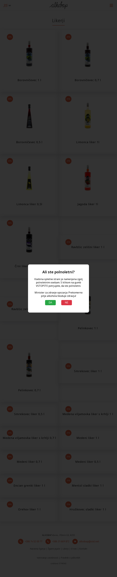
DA (50, 302)
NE (66, 302)
